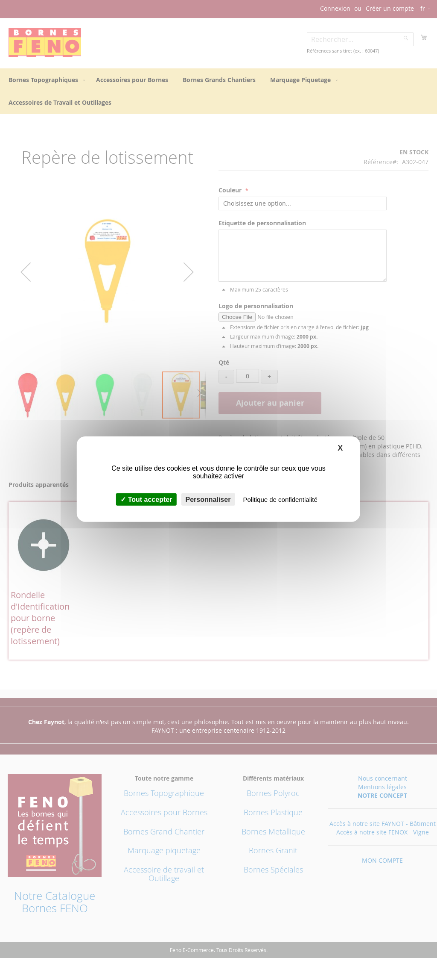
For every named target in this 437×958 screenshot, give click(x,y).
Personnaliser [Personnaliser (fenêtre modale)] (208, 499)
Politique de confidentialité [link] (280, 499)
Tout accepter (146, 499)
